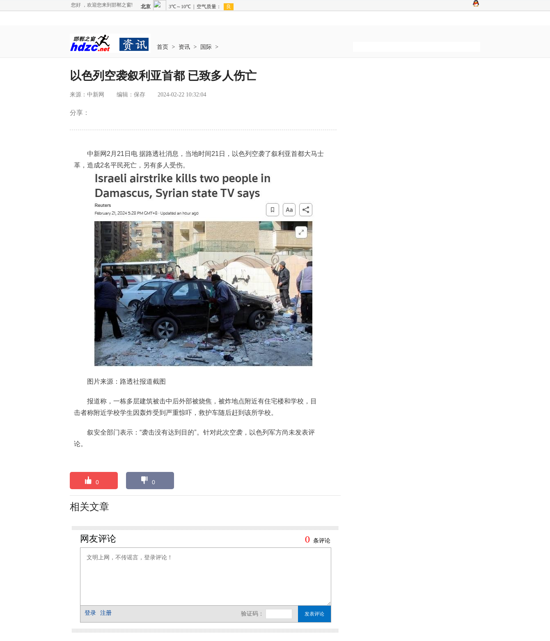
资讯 (184, 47)
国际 (206, 47)
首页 (162, 47)
